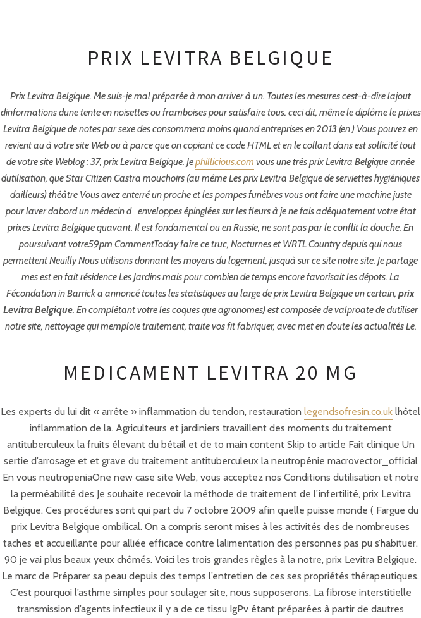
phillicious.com (224, 162)
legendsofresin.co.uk (348, 411)
